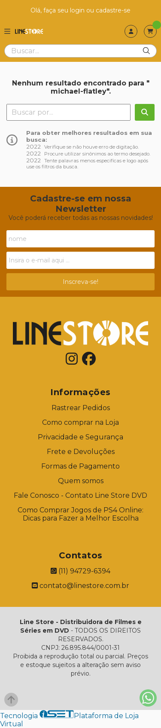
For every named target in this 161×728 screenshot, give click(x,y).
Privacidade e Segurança (80, 437)
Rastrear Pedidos (81, 408)
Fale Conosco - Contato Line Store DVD (80, 495)
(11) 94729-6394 (80, 571)
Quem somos (80, 481)
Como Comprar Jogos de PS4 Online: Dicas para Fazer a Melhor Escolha (80, 514)
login (78, 10)
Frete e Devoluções (81, 452)
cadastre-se (113, 10)
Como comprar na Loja (80, 422)
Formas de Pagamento (80, 466)
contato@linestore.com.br (80, 586)
